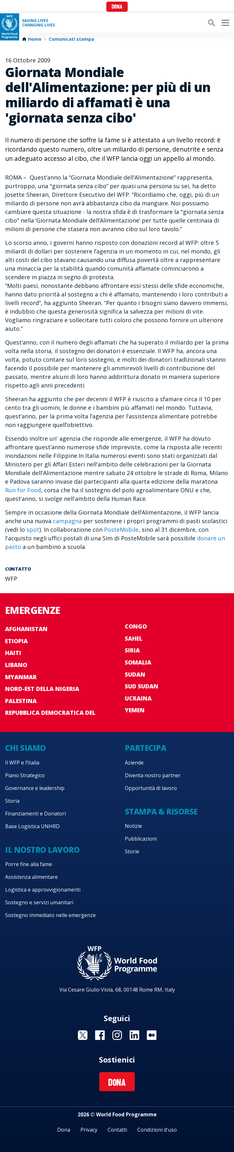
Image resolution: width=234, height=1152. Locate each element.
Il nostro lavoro (42, 849)
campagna (67, 521)
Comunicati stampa (71, 39)
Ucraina (138, 698)
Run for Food (23, 490)
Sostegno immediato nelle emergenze (50, 915)
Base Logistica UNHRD (32, 826)
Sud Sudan (141, 686)
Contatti (117, 1129)
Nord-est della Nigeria (42, 689)
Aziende (134, 762)
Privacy (88, 1129)
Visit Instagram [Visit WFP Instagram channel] (117, 1035)
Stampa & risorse (161, 811)
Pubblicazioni (141, 838)
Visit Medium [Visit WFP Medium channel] (151, 1035)
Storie (132, 851)
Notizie (133, 825)
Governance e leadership (34, 788)
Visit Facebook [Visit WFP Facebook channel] (100, 1035)
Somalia (138, 662)
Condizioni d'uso (157, 1129)
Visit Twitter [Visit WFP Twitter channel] (82, 1035)
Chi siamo (25, 748)
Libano (16, 665)
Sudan (135, 674)
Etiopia (16, 641)
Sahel (133, 638)
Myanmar (21, 677)
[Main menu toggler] (224, 23)
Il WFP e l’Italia (22, 762)
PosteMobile (121, 529)
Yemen (135, 710)
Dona (117, 7)
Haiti (13, 653)
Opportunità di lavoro (151, 788)
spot (32, 529)
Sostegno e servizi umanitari (39, 902)
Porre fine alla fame (28, 864)
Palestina (21, 701)
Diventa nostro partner (153, 775)
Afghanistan (26, 629)
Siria (132, 650)
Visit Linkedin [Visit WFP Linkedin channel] (134, 1035)
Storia (12, 800)
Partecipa (145, 748)
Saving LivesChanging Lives (38, 22)
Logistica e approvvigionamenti (42, 889)
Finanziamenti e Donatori (35, 813)
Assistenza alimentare (31, 876)
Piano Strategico (25, 775)
